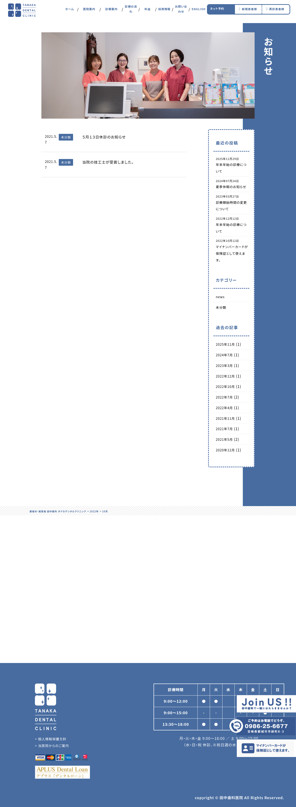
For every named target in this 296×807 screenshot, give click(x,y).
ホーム (69, 11)
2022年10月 (225, 386)
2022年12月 (225, 376)
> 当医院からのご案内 (52, 745)
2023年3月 (224, 365)
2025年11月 (225, 344)
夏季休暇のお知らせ (231, 186)
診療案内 (111, 11)
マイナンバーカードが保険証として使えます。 (232, 253)
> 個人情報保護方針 (50, 738)
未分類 (221, 307)
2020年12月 (225, 450)
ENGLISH (198, 11)
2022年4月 (224, 407)
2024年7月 (224, 355)
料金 (148, 11)
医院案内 (89, 11)
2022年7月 (224, 397)
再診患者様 (274, 11)
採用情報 (164, 11)
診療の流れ (131, 11)
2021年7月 (224, 428)
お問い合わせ (181, 11)
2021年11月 (225, 418)
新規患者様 (247, 11)
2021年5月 (224, 439)
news (220, 296)
